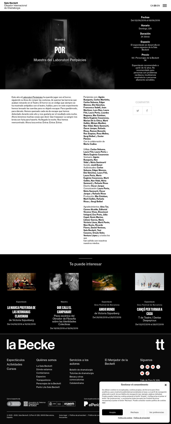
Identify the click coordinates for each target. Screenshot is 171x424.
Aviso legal (63, 415)
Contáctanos (42, 373)
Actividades (14, 364)
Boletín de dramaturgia (81, 370)
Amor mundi (107, 309)
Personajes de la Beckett (48, 384)
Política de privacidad (142, 418)
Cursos (11, 369)
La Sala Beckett (44, 366)
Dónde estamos (44, 370)
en (158, 6)
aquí (103, 403)
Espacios (41, 377)
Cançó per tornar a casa (149, 311)
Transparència (43, 380)
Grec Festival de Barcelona (106, 305)
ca (151, 6)
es (155, 6)
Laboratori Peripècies (33, 97)
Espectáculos (16, 360)
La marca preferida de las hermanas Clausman (21, 311)
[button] (165, 385)
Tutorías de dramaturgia (82, 373)
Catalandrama (77, 383)
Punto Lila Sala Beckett (48, 387)
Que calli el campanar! (64, 309)
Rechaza (134, 412)
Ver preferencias (156, 412)
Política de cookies (125, 418)
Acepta (112, 412)
